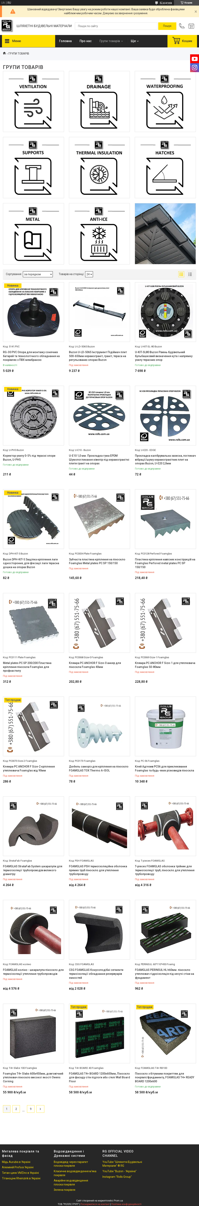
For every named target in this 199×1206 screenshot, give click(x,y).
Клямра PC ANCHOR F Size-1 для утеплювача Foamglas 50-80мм (165, 665)
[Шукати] (167, 26)
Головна (65, 41)
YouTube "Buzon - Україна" (119, 1171)
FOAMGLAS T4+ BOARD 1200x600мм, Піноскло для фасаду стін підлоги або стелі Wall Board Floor (99, 1077)
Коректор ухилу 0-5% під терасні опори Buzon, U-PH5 (29, 457)
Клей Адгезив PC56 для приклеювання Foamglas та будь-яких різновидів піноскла (164, 768)
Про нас (86, 41)
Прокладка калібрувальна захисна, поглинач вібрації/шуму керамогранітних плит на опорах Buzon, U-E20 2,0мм (165, 459)
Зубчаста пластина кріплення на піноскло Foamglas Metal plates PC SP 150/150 (97, 561)
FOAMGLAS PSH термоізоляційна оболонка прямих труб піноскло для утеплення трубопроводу (98, 870)
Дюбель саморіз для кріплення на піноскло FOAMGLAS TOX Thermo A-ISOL (98, 768)
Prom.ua (118, 1200)
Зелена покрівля (64, 1189)
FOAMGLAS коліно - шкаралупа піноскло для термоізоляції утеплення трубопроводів (33, 971)
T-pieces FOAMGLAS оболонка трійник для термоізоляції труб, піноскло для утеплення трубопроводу (164, 870)
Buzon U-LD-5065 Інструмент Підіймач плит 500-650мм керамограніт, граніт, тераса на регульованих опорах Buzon (98, 356)
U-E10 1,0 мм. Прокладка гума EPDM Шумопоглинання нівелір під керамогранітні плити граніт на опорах (99, 459)
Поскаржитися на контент (95, 1204)
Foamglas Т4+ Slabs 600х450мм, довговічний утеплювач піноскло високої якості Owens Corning (33, 1077)
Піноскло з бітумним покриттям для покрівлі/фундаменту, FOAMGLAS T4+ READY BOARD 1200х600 (164, 1077)
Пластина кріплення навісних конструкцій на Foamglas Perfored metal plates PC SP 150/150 (165, 563)
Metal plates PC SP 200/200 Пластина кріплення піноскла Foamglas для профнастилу (27, 666)
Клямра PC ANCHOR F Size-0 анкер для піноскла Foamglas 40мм (95, 665)
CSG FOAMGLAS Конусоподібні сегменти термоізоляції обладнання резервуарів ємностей (96, 973)
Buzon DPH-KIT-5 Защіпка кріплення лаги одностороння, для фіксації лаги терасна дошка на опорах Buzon (31, 563)
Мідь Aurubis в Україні (16, 1162)
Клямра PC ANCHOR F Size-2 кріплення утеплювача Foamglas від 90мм (29, 768)
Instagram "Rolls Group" (117, 1176)
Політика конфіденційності (126, 1204)
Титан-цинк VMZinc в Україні (20, 1172)
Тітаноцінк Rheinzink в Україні (21, 1178)
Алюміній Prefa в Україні (17, 1167)
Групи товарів (110, 41)
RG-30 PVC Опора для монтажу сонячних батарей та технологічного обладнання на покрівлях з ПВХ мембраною (31, 356)
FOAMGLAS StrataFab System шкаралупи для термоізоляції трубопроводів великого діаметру (32, 870)
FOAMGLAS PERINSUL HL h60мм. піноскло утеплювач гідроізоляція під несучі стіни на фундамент (164, 973)
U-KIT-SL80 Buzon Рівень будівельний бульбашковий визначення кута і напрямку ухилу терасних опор (163, 356)
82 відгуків (166, 2)
